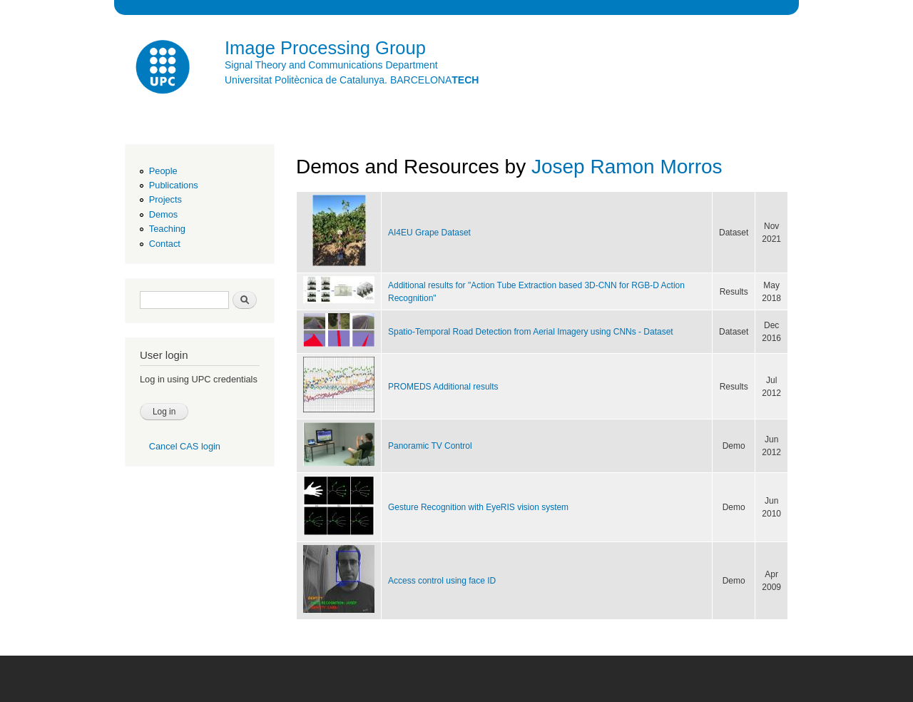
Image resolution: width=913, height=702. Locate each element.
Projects (165, 199)
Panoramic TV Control (430, 446)
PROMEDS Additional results (443, 387)
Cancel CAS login (184, 446)
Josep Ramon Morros (627, 167)
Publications (173, 185)
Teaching (167, 228)
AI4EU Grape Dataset (429, 233)
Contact (164, 243)
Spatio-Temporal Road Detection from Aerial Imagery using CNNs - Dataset (530, 332)
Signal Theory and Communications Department (331, 65)
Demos (163, 214)
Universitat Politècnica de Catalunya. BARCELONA (352, 80)
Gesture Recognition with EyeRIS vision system (478, 507)
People (163, 171)
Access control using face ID (442, 581)
